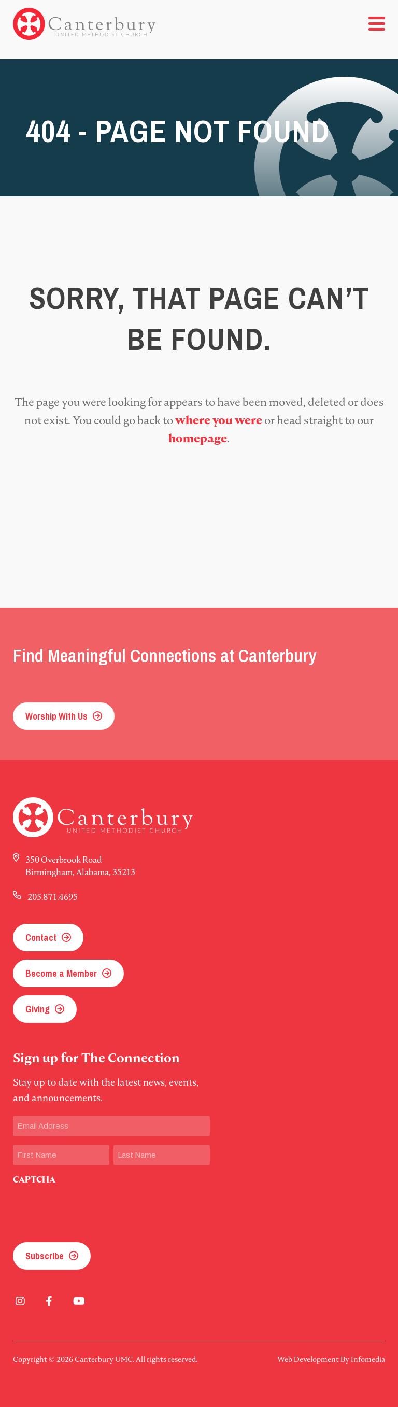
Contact (40, 937)
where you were (218, 420)
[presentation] (91, 1210)
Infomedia (368, 1359)
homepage (197, 438)
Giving (37, 1009)
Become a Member (61, 973)
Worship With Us (56, 716)
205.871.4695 (52, 897)
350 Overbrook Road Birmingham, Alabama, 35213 (80, 865)
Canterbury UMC (84, 24)
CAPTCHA (34, 1179)
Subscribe (44, 1255)
